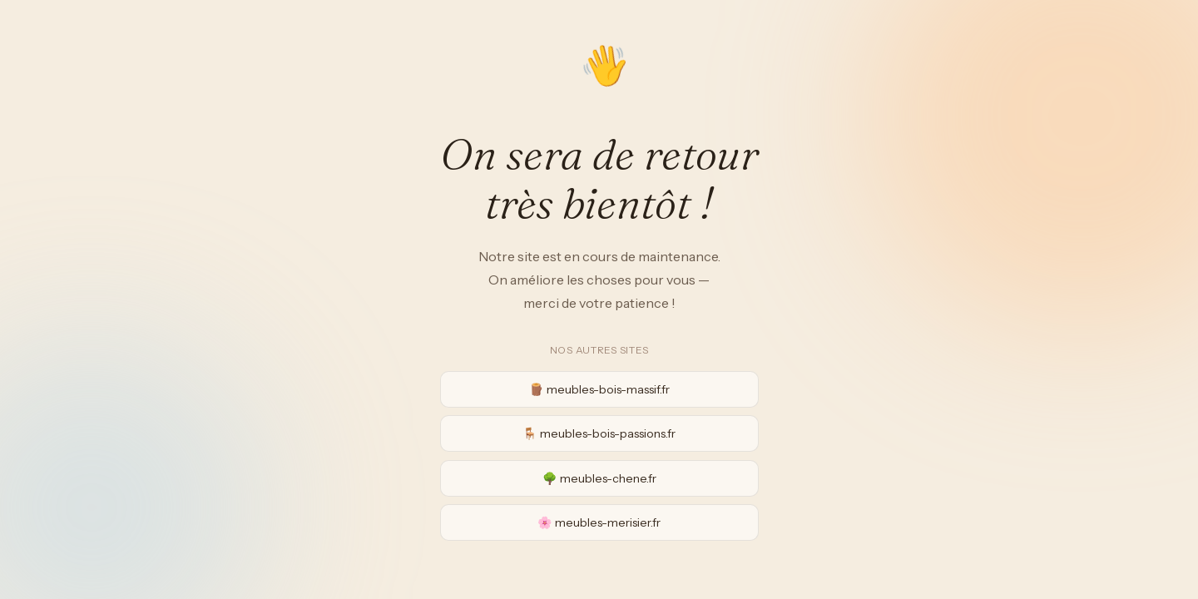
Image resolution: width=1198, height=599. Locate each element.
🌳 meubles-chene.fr (599, 478)
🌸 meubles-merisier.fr (599, 522)
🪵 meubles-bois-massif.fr (599, 389)
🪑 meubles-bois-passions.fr (599, 433)
